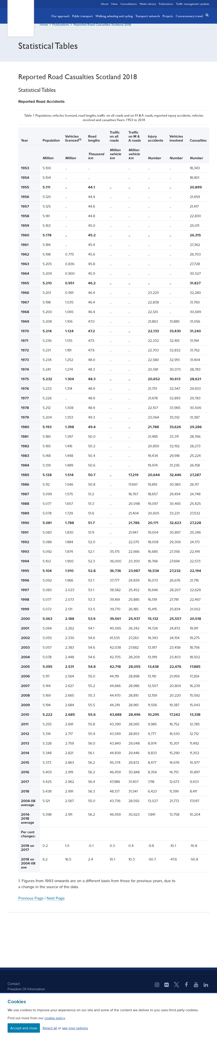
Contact (14, 987)
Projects (168, 16)
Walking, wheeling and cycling (114, 16)
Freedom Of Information (26, 992)
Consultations (128, 4)
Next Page (56, 901)
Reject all (50, 1028)
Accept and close (23, 1028)
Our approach (60, 16)
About (104, 4)
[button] (205, 15)
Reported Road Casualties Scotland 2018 (102, 27)
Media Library (148, 4)
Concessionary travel (189, 16)
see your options (75, 1028)
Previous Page (30, 901)
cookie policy (54, 1018)
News (114, 4)
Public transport (82, 16)
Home (44, 27)
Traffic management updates (192, 4)
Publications (166, 4)
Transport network (147, 16)
